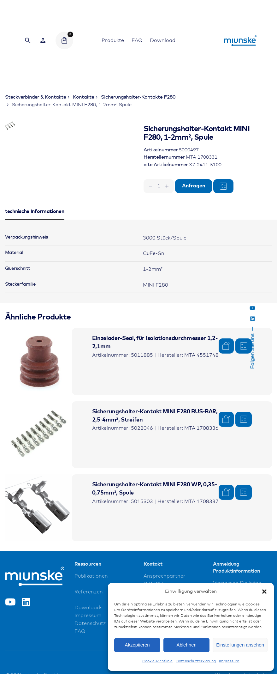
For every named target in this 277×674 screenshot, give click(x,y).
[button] (264, 591)
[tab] (34, 268)
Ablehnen (186, 644)
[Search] (27, 40)
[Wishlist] (42, 40)
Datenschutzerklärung (196, 661)
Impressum (229, 661)
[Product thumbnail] (38, 410)
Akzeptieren (137, 644)
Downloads (88, 656)
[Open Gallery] (97, 150)
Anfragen (193, 186)
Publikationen (91, 625)
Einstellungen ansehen (240, 644)
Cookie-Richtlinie (157, 661)
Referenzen (88, 641)
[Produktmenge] (159, 186)
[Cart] (64, 40)
